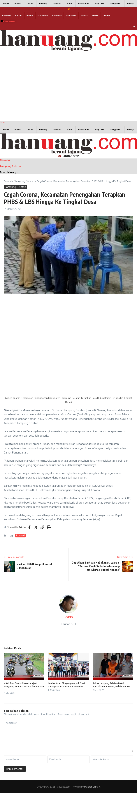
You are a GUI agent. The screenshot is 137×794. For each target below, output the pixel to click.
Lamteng (43, 3)
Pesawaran (83, 3)
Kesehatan (43, 15)
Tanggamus (116, 3)
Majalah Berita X (92, 786)
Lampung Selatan (11, 166)
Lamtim (30, 3)
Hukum (30, 15)
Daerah (18, 15)
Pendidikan (71, 15)
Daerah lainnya (9, 172)
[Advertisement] (34, 85)
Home (3, 122)
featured (20, 535)
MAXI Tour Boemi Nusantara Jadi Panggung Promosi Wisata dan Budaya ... (24, 686)
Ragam (95, 15)
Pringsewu (99, 3)
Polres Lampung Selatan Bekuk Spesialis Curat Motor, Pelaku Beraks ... (112, 685)
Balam (6, 3)
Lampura (57, 3)
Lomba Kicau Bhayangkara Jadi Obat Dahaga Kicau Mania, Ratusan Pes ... (66, 685)
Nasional (6, 15)
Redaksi (68, 617)
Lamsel (18, 3)
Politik (84, 15)
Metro (70, 3)
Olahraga (57, 15)
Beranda (8, 181)
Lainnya (130, 3)
